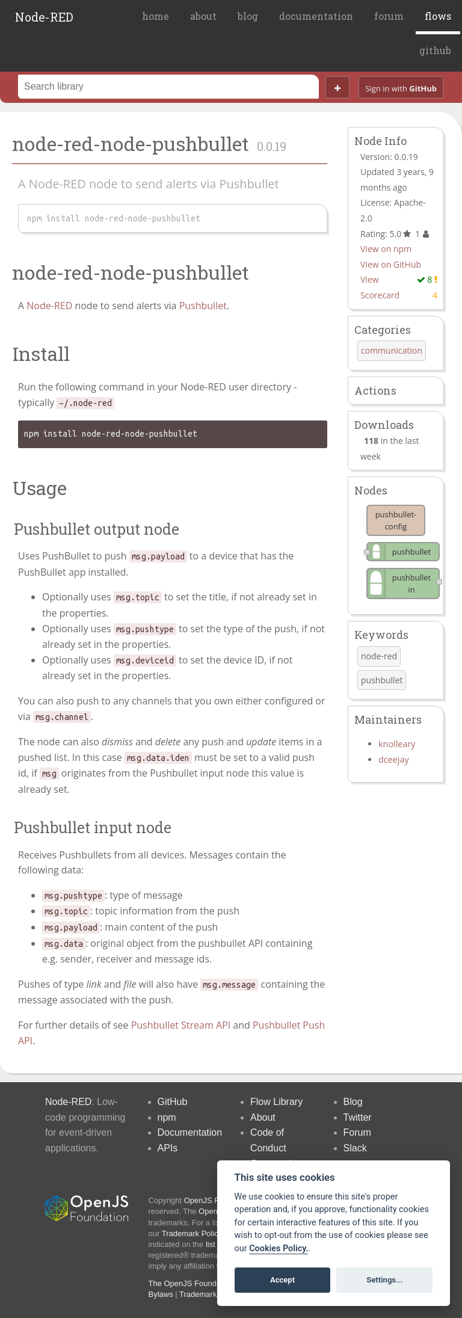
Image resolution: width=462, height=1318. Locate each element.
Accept (282, 1279)
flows (438, 16)
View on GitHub (390, 264)
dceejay (393, 759)
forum (389, 16)
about (203, 16)
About (263, 1117)
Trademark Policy (192, 1233)
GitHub (173, 1102)
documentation (316, 16)
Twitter (357, 1117)
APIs (168, 1148)
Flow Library (276, 1102)
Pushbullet (203, 305)
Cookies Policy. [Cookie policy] (278, 1248)
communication (391, 350)
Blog (353, 1102)
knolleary (396, 744)
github (435, 50)
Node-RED (44, 17)
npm (167, 1117)
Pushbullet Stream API (180, 1025)
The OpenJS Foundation (191, 1283)
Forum (357, 1132)
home (155, 16)
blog (248, 16)
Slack (355, 1148)
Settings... (384, 1279)
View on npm (385, 248)
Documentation (190, 1132)
